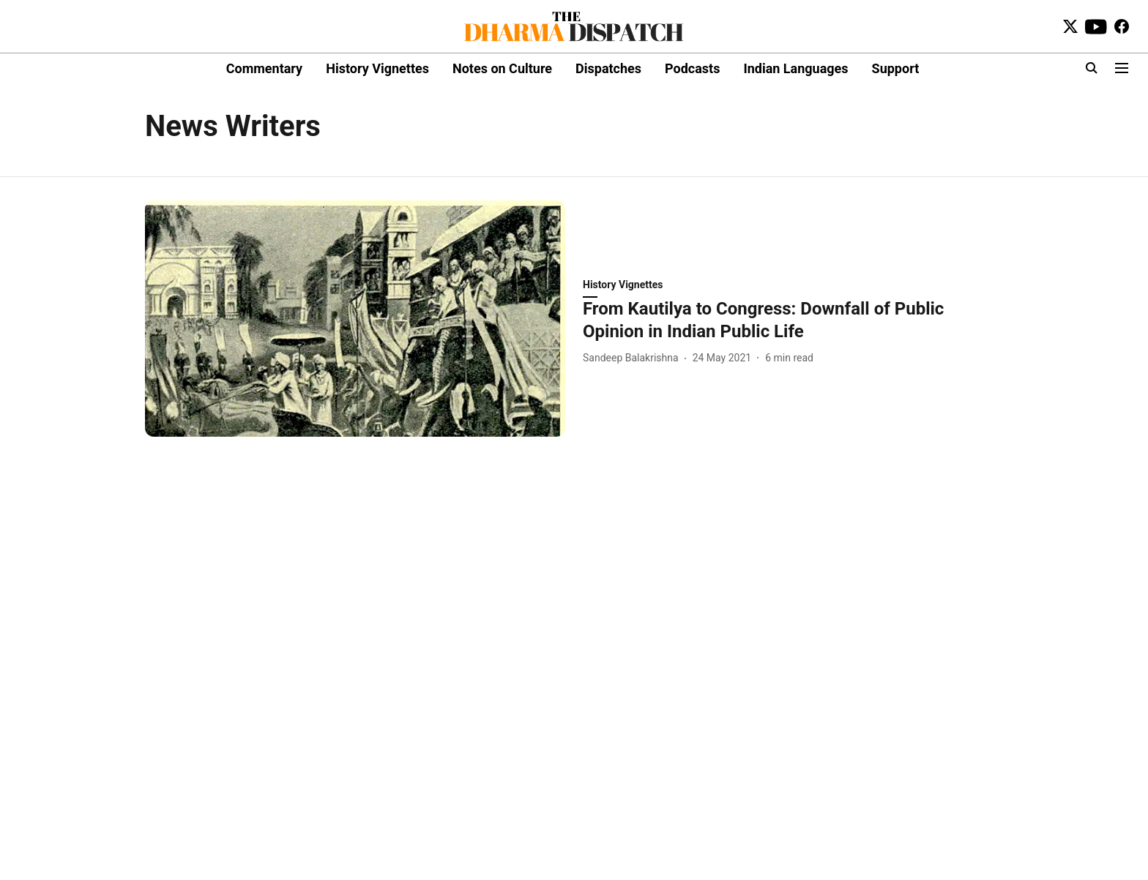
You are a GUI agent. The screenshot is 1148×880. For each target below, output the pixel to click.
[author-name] (634, 358)
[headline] (793, 320)
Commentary (264, 68)
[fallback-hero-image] (355, 318)
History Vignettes (377, 68)
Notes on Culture (502, 68)
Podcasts (692, 68)
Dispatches (608, 68)
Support (896, 68)
